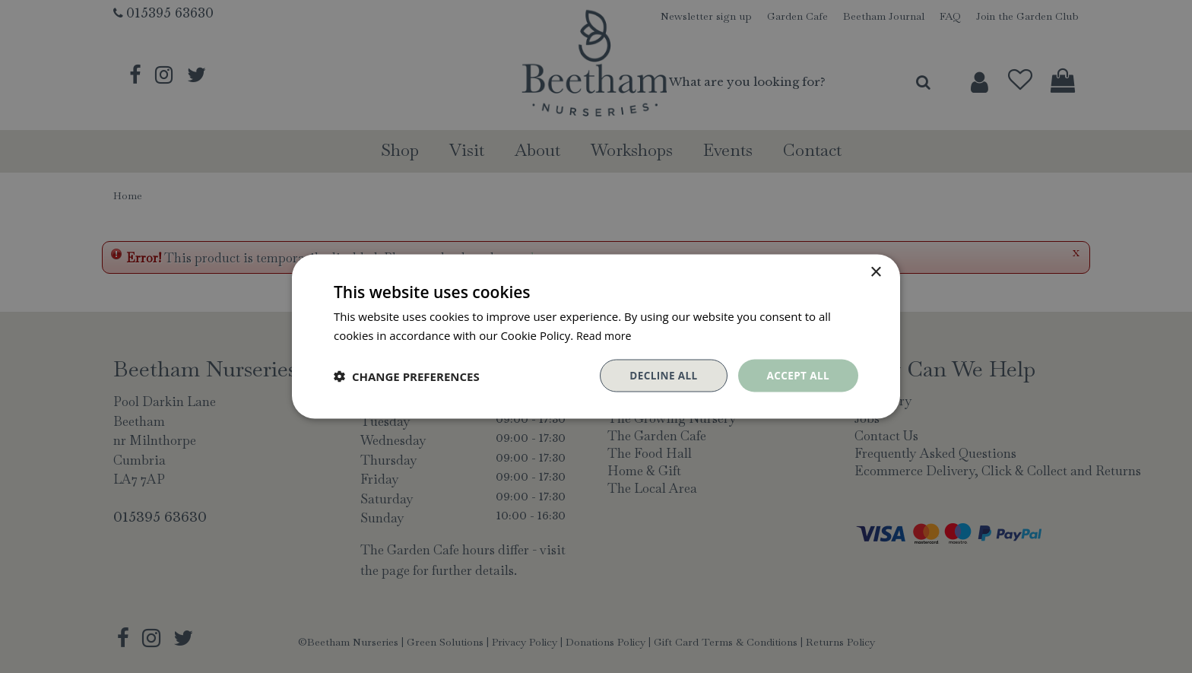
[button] (407, 376)
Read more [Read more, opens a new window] (605, 333)
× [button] (875, 271)
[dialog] (596, 336)
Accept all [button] (797, 375)
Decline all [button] (660, 375)
